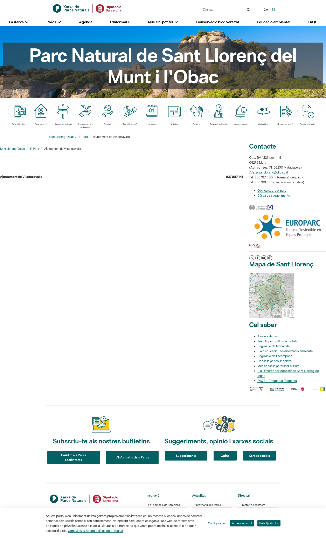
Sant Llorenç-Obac (61, 137)
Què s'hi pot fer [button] (163, 22)
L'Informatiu (120, 22)
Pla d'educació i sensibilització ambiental (285, 351)
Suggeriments (186, 456)
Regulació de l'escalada (273, 346)
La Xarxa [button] (19, 22)
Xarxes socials (259, 456)
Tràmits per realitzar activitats (277, 341)
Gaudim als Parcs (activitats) (73, 457)
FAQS (312, 22)
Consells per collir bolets (274, 361)
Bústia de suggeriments (273, 195)
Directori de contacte (252, 505)
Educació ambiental (273, 22)
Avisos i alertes (267, 336)
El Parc (83, 137)
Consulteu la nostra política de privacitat (95, 531)
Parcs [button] (54, 22)
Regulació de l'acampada (274, 356)
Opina (225, 456)
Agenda (85, 22)
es (273, 9)
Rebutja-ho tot (269, 523)
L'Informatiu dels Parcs (132, 457)
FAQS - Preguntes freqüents (277, 381)
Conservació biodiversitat (217, 22)
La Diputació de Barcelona (164, 505)
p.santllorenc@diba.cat (272, 172)
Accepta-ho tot (242, 523)
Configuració (216, 523)
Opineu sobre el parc (271, 190)
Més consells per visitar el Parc (278, 366)
